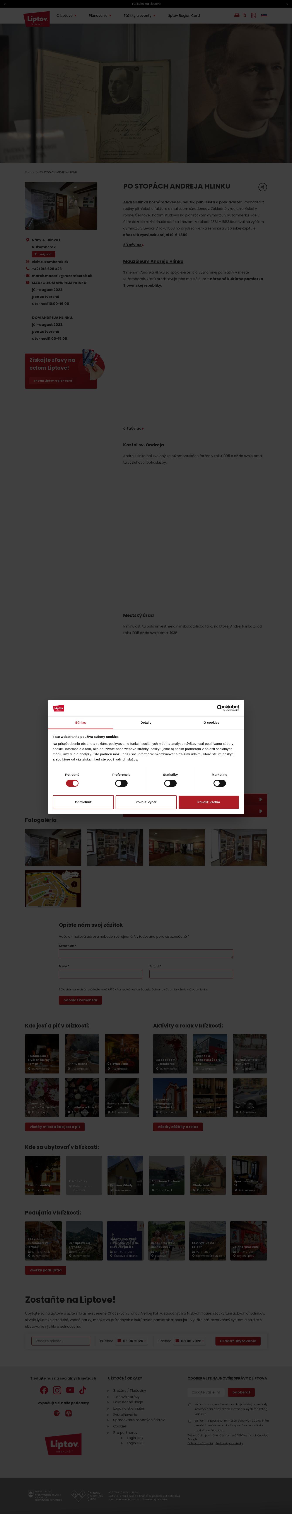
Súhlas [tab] (80, 722)
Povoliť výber (145, 802)
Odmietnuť (83, 802)
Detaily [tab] (146, 722)
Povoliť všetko (208, 802)
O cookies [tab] (211, 722)
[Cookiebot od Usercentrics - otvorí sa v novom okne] (220, 708)
